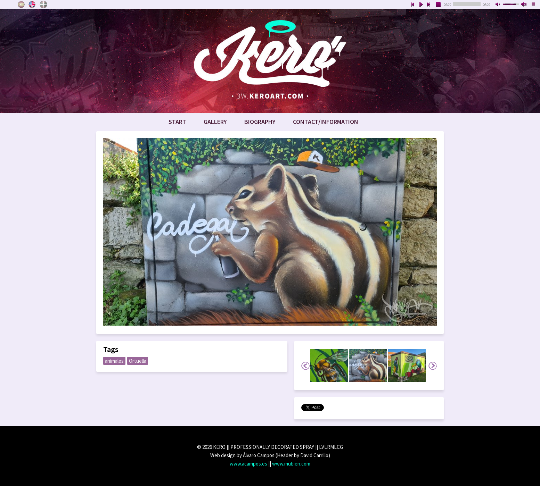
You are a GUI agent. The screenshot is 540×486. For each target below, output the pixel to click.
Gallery (215, 122)
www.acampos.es (248, 463)
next (429, 5)
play (421, 5)
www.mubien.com (291, 463)
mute (498, 5)
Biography (260, 122)
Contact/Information (325, 122)
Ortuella (137, 361)
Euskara (43, 4)
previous (413, 5)
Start (177, 122)
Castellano (21, 4)
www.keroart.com (270, 61)
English (32, 4)
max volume (524, 5)
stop (438, 5)
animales (114, 361)
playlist (534, 5)
